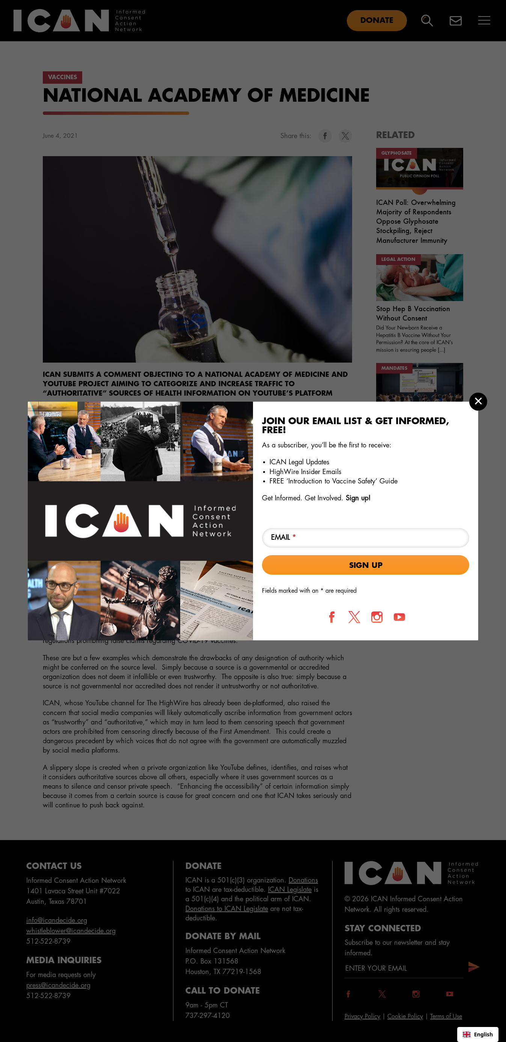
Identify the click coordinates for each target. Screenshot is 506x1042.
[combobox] (477, 1034)
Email (283, 537)
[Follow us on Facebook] (332, 617)
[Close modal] (478, 402)
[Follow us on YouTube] (399, 617)
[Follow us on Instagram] (377, 617)
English (478, 1034)
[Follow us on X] (354, 617)
